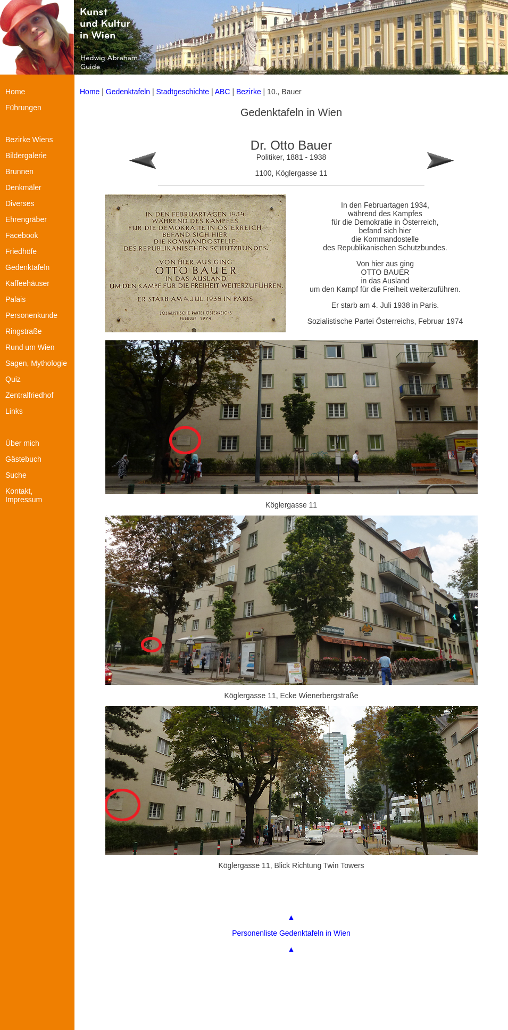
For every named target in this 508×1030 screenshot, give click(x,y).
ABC (222, 91)
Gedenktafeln (128, 91)
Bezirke (248, 91)
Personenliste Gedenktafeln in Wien (291, 933)
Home (89, 91)
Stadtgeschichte (183, 91)
